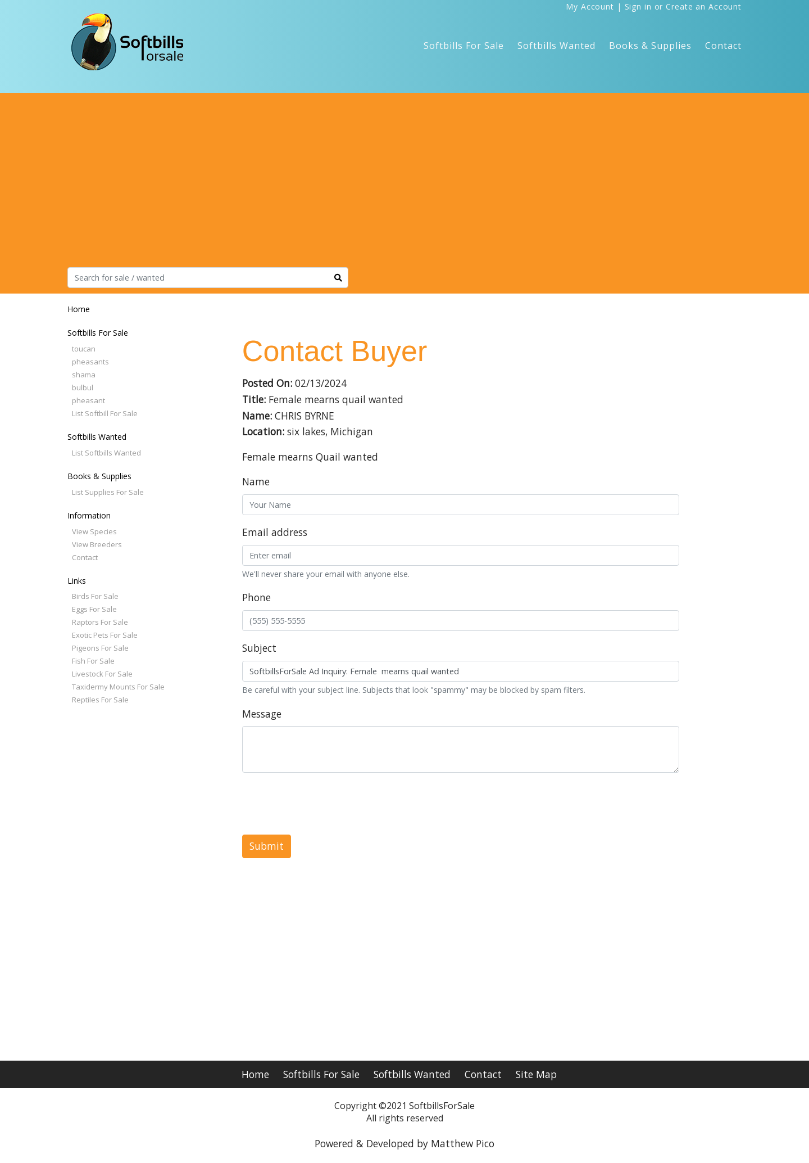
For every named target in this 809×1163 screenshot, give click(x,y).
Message (261, 713)
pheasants (90, 362)
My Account (590, 6)
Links (76, 580)
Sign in (638, 6)
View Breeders (97, 544)
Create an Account (704, 6)
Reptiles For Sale (100, 700)
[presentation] (327, 804)
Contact (723, 45)
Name (256, 481)
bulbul (82, 387)
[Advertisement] (404, 183)
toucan (84, 349)
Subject (259, 648)
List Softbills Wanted (106, 453)
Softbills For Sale (464, 45)
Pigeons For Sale (100, 648)
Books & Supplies (650, 45)
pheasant (88, 400)
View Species (94, 531)
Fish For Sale (93, 661)
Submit (266, 846)
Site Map (536, 1074)
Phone (256, 597)
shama (84, 374)
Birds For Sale (95, 596)
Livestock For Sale (102, 674)
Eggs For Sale (94, 609)
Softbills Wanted (556, 45)
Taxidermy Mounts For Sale (118, 687)
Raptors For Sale (100, 622)
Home (78, 309)
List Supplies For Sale (108, 492)
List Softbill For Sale (105, 413)
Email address (274, 532)
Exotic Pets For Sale (105, 635)
